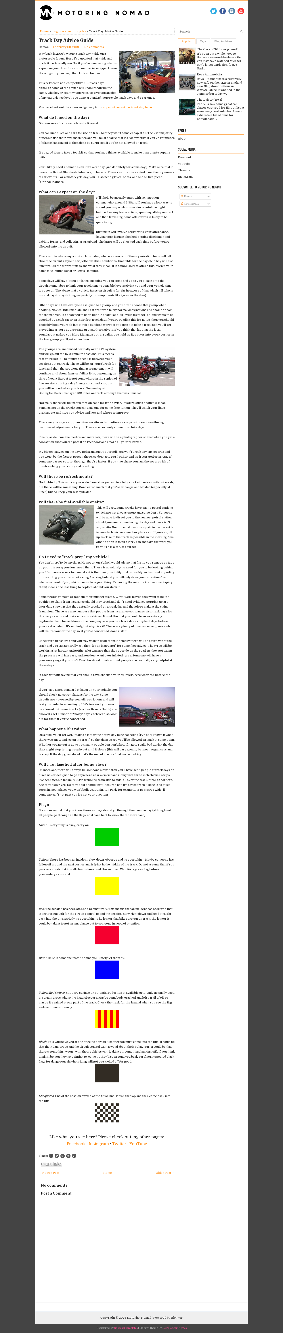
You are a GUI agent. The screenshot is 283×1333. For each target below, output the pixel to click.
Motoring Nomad (139, 1317)
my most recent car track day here (127, 107)
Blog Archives (223, 41)
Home (44, 31)
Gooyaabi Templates (126, 1328)
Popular (187, 41)
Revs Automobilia (209, 74)
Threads (184, 170)
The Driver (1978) (209, 99)
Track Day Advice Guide (66, 40)
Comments (190, 203)
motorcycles (77, 31)
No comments (94, 47)
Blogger (177, 1317)
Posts (186, 196)
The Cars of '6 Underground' (217, 49)
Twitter (120, 1144)
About (182, 138)
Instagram (99, 1144)
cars (63, 31)
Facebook (77, 1144)
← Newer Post (49, 1172)
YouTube (138, 1144)
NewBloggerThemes (174, 1328)
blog (55, 31)
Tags (203, 41)
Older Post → (165, 1172)
